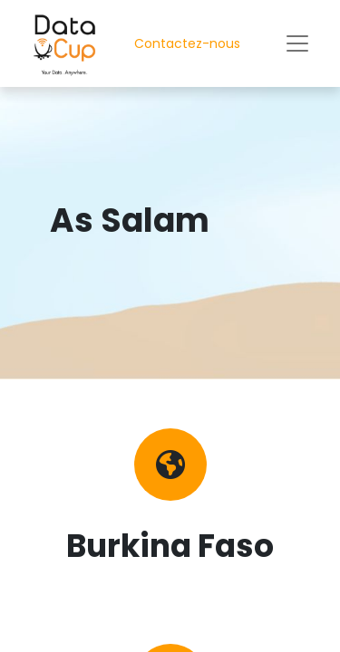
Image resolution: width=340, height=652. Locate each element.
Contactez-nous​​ (187, 43)
